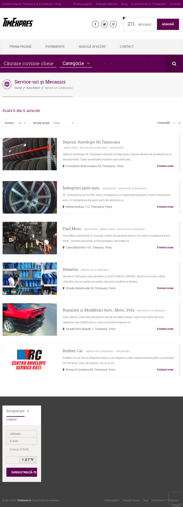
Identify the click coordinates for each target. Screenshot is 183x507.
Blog (128, 4)
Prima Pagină (20, 46)
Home (18, 88)
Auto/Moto (33, 88)
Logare (34, 411)
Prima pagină (89, 4)
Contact (176, 4)
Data (57, 123)
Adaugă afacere (112, 4)
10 (19, 123)
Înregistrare (14, 411)
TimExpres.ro (24, 491)
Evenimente (55, 46)
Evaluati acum (165, 165)
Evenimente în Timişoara (151, 4)
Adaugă (168, 24)
